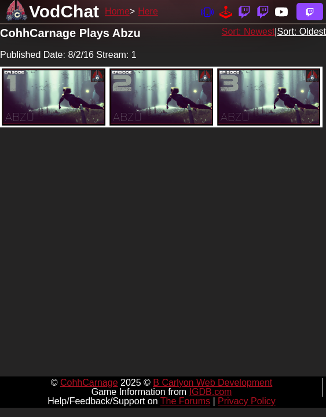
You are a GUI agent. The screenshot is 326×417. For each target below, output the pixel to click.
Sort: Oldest (301, 31)
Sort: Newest (248, 31)
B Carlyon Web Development (212, 382)
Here (148, 11)
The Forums (185, 401)
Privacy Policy (247, 401)
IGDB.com (210, 392)
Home (117, 11)
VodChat (64, 11)
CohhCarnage (89, 382)
